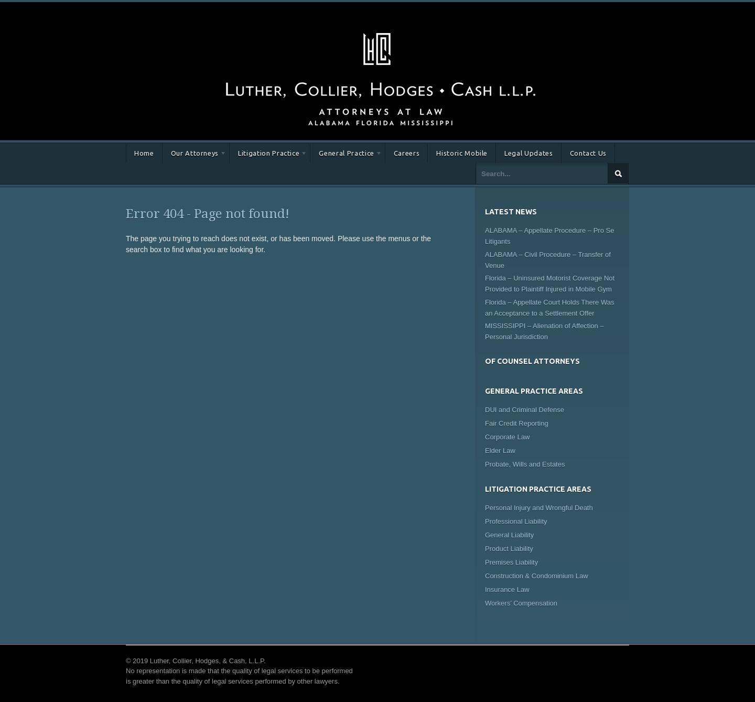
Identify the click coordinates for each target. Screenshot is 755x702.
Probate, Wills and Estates (525, 464)
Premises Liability (511, 562)
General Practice (346, 154)
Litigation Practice (268, 154)
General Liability (509, 535)
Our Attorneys (194, 154)
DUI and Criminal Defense (524, 410)
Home (144, 153)
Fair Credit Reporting (516, 423)
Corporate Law (507, 437)
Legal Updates (528, 153)
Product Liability (509, 549)
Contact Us (588, 153)
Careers (407, 153)
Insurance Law (507, 589)
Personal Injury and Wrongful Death (539, 508)
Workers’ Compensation (521, 603)
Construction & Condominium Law (536, 576)
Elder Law (500, 451)
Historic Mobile (462, 153)
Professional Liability (516, 521)
